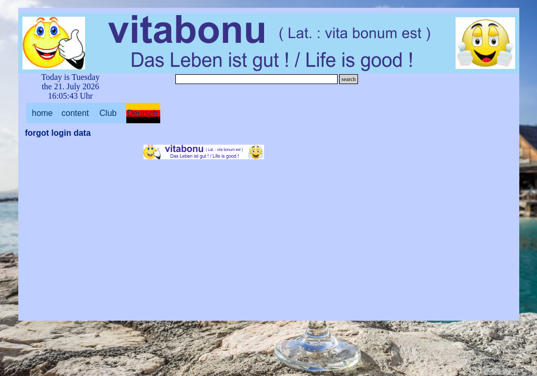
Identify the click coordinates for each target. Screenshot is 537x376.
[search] (256, 79)
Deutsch (142, 113)
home (42, 113)
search (348, 79)
